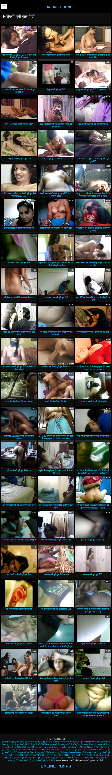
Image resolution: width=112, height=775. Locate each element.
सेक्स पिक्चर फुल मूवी (45, 747)
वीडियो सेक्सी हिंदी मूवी (29, 747)
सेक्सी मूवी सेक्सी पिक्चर (74, 758)
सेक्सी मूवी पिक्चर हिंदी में (32, 755)
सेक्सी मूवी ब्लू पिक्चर (40, 758)
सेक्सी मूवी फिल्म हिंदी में (67, 755)
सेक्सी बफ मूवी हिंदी (57, 752)
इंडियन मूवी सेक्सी (26, 742)
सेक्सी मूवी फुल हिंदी (9, 758)
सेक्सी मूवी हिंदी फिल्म (15, 760)
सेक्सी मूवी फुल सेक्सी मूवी (100, 755)
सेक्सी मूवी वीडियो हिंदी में (56, 758)
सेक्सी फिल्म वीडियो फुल (89, 750)
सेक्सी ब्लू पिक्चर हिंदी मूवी (93, 752)
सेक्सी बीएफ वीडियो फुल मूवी (74, 752)
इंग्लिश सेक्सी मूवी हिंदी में (10, 742)
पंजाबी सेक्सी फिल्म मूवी (69, 742)
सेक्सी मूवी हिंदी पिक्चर (101, 758)
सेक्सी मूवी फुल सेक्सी (83, 755)
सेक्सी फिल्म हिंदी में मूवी (13, 752)
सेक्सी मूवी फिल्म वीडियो (49, 755)
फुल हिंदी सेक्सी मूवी (71, 744)
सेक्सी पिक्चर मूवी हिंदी (74, 747)
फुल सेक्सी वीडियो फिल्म (41, 744)
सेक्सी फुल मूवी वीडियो (42, 752)
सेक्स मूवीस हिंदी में (59, 747)
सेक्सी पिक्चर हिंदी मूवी (19, 750)
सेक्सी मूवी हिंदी (88, 758)
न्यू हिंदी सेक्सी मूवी (38, 742)
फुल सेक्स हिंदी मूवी (100, 742)
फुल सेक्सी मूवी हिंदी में (24, 744)
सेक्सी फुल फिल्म (28, 752)
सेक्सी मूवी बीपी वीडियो (25, 758)
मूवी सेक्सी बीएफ (104, 744)
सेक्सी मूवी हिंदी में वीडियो (46, 760)
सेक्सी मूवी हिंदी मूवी (31, 760)
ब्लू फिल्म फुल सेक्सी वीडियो (88, 744)
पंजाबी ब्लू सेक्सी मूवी (53, 742)
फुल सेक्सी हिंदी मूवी (57, 744)
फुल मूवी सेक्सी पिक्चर (85, 742)
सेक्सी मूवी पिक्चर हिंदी (15, 755)
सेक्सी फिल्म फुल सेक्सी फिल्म (54, 750)
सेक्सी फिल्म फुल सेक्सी (35, 750)
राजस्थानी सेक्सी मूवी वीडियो (11, 747)
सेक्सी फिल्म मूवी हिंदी (73, 750)
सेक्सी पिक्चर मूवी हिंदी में (91, 747)
